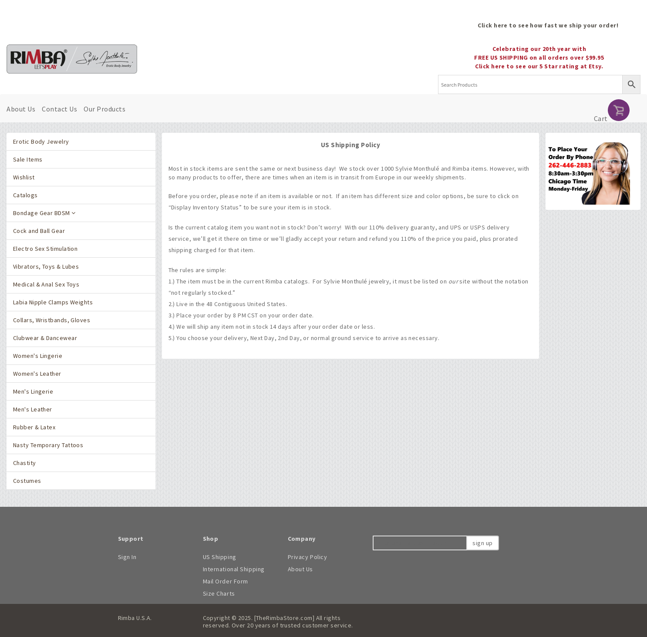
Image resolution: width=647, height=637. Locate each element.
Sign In (127, 557)
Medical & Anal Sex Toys (46, 284)
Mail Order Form (225, 581)
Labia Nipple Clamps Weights (53, 302)
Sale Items (27, 159)
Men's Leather (32, 409)
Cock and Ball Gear (39, 231)
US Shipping (219, 557)
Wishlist (24, 177)
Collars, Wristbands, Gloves (51, 320)
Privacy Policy (307, 557)
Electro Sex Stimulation (45, 249)
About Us (21, 108)
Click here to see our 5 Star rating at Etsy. (539, 66)
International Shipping (234, 569)
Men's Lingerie (33, 391)
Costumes (27, 481)
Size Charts (219, 593)
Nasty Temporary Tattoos (48, 445)
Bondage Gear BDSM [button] (44, 213)
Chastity (24, 463)
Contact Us (59, 108)
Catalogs (25, 195)
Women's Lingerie (37, 356)
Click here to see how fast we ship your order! (548, 25)
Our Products (104, 108)
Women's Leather (37, 373)
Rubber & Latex (34, 427)
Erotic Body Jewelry (41, 141)
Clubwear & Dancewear (45, 338)
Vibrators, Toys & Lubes (46, 266)
